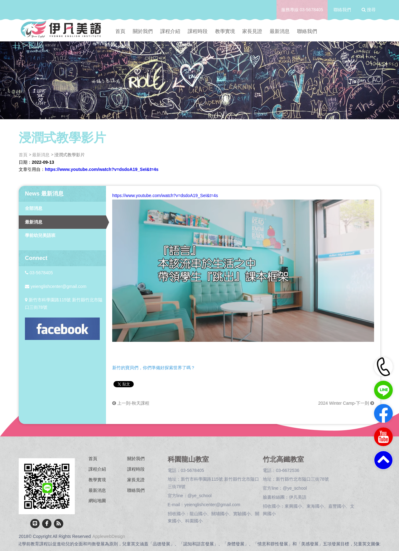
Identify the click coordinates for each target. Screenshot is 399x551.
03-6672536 (287, 470)
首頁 (120, 31)
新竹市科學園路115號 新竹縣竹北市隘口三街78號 (64, 303)
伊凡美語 (297, 497)
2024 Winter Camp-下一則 (346, 403)
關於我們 (143, 31)
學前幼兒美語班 (40, 235)
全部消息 (33, 208)
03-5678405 (311, 9)
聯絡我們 (342, 9)
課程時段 (198, 31)
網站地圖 (97, 500)
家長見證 (252, 31)
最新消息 (280, 31)
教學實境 (225, 31)
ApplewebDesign (108, 536)
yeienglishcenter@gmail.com (55, 286)
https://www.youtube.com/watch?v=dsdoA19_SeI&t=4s (101, 169)
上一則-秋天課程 (130, 403)
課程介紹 (170, 31)
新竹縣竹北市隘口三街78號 (302, 479)
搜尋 (369, 9)
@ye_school (200, 495)
